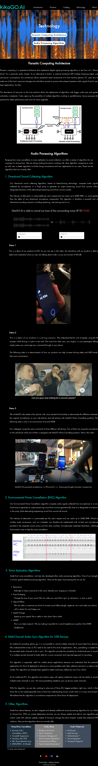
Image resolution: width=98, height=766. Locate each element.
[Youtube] (46, 756)
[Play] (19, 237)
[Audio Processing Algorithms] (49, 43)
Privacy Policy (43, 762)
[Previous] (11, 34)
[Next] (87, 34)
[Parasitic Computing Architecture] (49, 35)
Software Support (54, 762)
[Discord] (51, 756)
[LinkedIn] (57, 756)
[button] (50, 7)
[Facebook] (41, 756)
